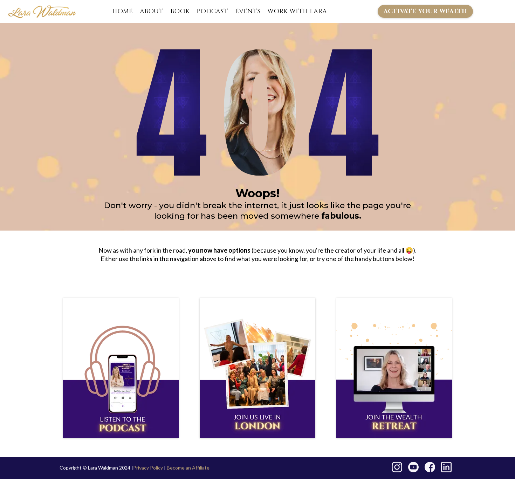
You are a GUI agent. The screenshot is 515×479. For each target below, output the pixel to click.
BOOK (180, 11)
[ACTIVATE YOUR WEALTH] (425, 11)
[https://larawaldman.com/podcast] (121, 368)
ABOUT (151, 11)
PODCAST (212, 11)
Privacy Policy (148, 468)
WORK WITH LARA (297, 11)
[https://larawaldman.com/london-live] (257, 368)
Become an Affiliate (188, 468)
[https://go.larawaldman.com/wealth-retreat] (394, 368)
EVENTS (247, 11)
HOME (122, 11)
